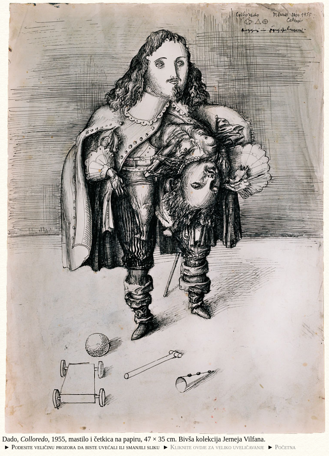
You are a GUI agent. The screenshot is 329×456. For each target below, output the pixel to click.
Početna (285, 447)
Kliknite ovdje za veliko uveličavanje (217, 447)
